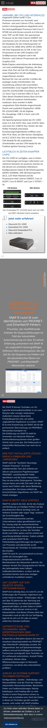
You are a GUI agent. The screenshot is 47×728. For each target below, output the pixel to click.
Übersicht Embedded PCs (20, 230)
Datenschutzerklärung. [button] (14, 718)
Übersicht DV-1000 (17, 224)
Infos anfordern (15, 233)
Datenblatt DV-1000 (18, 227)
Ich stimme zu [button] (11, 724)
